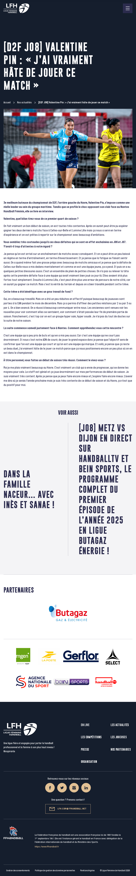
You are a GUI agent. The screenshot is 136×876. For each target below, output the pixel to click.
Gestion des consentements (18, 870)
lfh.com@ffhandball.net (67, 809)
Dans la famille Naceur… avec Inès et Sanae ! (29, 489)
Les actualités (120, 725)
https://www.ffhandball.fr (47, 846)
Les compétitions (91, 737)
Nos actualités (24, 102)
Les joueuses (119, 737)
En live (85, 725)
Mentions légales (87, 870)
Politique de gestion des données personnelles (55, 870)
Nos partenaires (121, 749)
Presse (85, 749)
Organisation (89, 761)
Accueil (7, 102)
